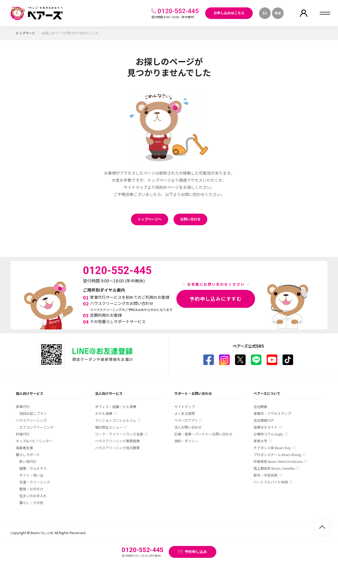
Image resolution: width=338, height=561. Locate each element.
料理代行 (23, 434)
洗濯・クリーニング (34, 482)
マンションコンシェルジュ (115, 420)
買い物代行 (27, 461)
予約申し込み (196, 551)
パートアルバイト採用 (270, 482)
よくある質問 (184, 413)
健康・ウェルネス (33, 468)
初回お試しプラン (33, 413)
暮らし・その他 (31, 502)
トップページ (25, 33)
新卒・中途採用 (265, 475)
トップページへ (150, 219)
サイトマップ (184, 406)
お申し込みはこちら (229, 12)
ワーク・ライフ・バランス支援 (119, 434)
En (265, 13)
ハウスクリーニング (31, 420)
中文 (277, 13)
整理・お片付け (31, 488)
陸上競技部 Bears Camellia (274, 468)
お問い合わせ (190, 219)
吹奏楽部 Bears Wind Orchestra (278, 461)
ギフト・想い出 (31, 475)
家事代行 (23, 406)
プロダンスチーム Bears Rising (277, 454)
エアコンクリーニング (36, 427)
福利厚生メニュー (109, 427)
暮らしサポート (28, 454)
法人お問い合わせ (188, 427)
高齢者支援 (24, 447)
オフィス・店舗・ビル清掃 (115, 406)
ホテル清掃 (103, 413)
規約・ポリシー (186, 440)
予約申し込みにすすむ (216, 298)
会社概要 (260, 406)
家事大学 (260, 440)
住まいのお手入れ (33, 495)
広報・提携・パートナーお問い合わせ (203, 434)
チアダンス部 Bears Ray (272, 447)
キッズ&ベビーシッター (34, 440)
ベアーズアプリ (186, 420)
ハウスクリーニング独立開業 (117, 447)
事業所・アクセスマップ (272, 413)
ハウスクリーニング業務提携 (117, 440)
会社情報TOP (263, 420)
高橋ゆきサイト (265, 427)
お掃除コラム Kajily (268, 434)
